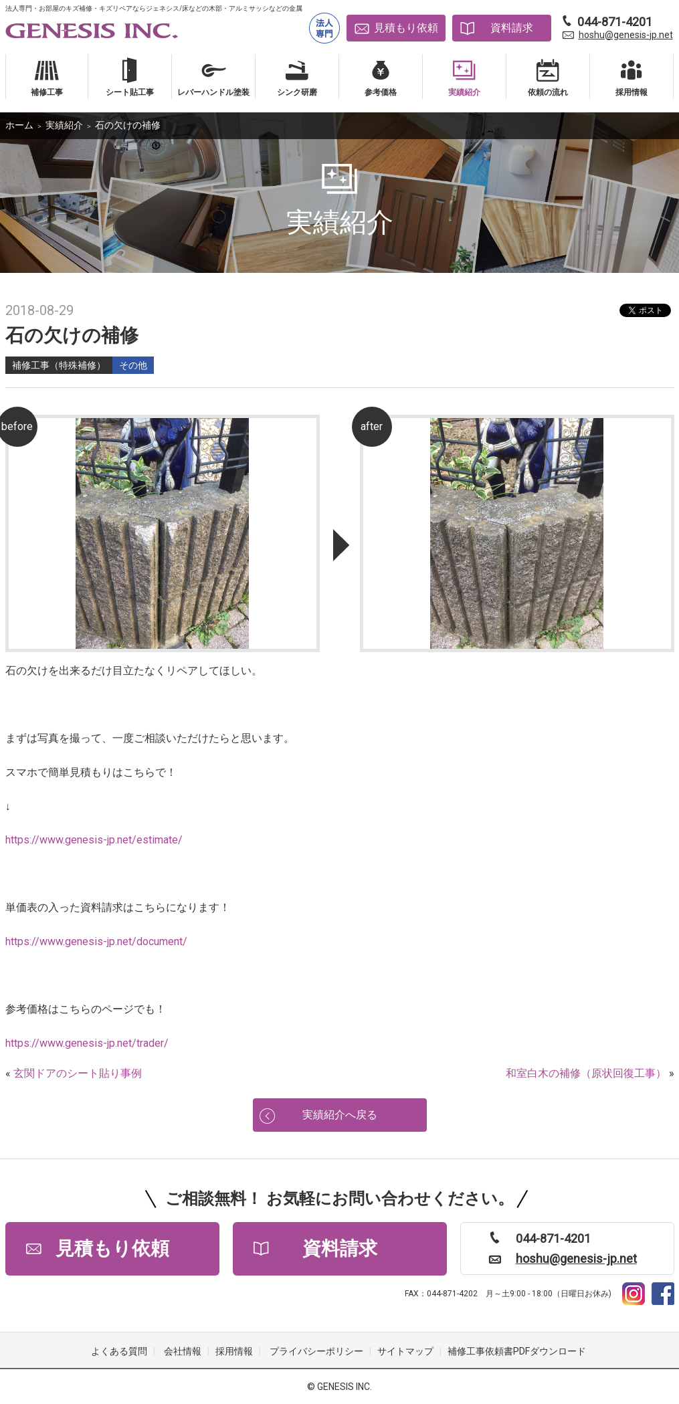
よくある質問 (119, 1351)
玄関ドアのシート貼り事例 (77, 1073)
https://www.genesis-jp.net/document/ (96, 941)
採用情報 (234, 1351)
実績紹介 (64, 125)
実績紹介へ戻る (339, 1114)
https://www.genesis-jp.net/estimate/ (94, 839)
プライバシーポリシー (316, 1351)
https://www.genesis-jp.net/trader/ (87, 1043)
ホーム (19, 125)
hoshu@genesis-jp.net (626, 34)
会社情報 (182, 1351)
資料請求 (511, 27)
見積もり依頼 (406, 27)
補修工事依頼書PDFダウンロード (517, 1351)
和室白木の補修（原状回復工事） (586, 1073)
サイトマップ (405, 1351)
